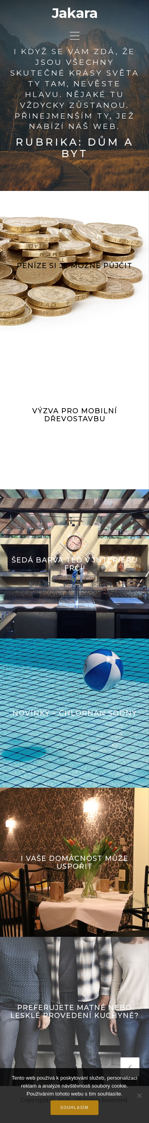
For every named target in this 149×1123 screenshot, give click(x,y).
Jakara (74, 13)
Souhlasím (74, 1107)
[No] (139, 1096)
